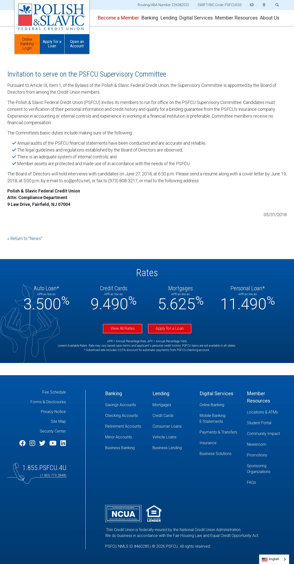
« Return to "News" (24, 238)
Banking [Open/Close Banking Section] (149, 18)
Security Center (53, 431)
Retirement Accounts (123, 426)
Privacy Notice (53, 411)
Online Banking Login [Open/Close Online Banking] (27, 44)
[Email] (252, 5)
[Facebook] (23, 443)
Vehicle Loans (164, 437)
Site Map (58, 421)
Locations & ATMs (262, 412)
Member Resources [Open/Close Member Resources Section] (236, 18)
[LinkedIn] (63, 443)
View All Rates (123, 328)
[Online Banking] (220, 405)
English (274, 559)
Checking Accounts (121, 415)
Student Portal (259, 423)
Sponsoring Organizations (258, 468)
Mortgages (161, 405)
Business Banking (120, 447)
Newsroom (256, 444)
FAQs (251, 482)
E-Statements (211, 421)
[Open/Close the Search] (276, 5)
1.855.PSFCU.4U (44, 468)
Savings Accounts (120, 405)
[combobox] (274, 559)
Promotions (257, 455)
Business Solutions (216, 453)
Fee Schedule (54, 392)
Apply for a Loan (170, 328)
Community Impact (263, 433)
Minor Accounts (118, 437)
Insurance (208, 443)
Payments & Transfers (218, 432)
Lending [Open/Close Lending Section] (168, 18)
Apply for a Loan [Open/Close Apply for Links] (52, 44)
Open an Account (77, 44)
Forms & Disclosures (48, 402)
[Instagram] (33, 443)
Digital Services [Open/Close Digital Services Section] (196, 18)
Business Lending (167, 447)
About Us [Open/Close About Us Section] (269, 18)
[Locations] (264, 5)
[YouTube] (53, 443)
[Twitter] (43, 443)
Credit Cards (162, 415)
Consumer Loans (167, 426)
